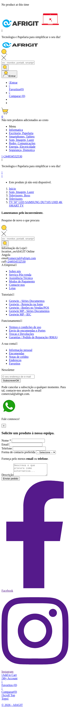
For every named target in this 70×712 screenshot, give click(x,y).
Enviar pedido (10, 480)
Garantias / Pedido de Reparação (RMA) (33, 337)
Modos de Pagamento (22, 281)
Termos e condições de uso (25, 327)
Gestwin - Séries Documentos (27, 300)
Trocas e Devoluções (21, 333)
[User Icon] (9, 74)
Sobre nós (15, 271)
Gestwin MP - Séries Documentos (29, 311)
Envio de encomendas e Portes (27, 330)
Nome (6, 440)
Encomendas (16, 353)
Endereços (15, 360)
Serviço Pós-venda (20, 274)
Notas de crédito (19, 356)
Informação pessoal (20, 350)
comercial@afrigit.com (22, 258)
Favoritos (14, 363)
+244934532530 (16, 261)
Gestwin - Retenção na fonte (26, 304)
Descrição (7, 477)
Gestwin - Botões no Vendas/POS (29, 307)
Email (5, 444)
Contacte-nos (17, 284)
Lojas (12, 288)
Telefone (6, 448)
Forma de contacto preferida (18, 452)
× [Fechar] (3, 425)
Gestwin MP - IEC (20, 314)
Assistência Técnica (21, 278)
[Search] (18, 63)
